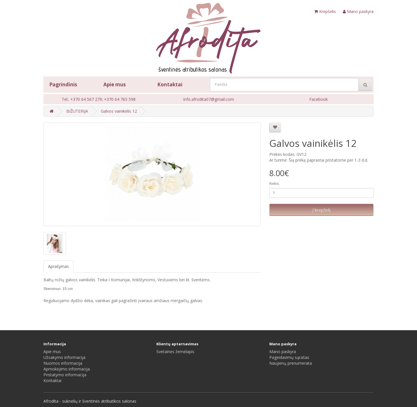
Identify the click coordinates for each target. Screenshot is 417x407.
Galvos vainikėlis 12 (119, 111)
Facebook (318, 99)
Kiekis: (274, 183)
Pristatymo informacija (64, 374)
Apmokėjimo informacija (66, 369)
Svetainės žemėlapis (175, 351)
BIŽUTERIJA (77, 111)
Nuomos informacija (62, 363)
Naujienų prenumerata (290, 363)
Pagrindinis (63, 84)
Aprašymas (58, 266)
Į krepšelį (321, 210)
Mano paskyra (282, 351)
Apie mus (114, 84)
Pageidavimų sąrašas (289, 357)
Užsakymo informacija (64, 357)
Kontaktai (169, 84)
